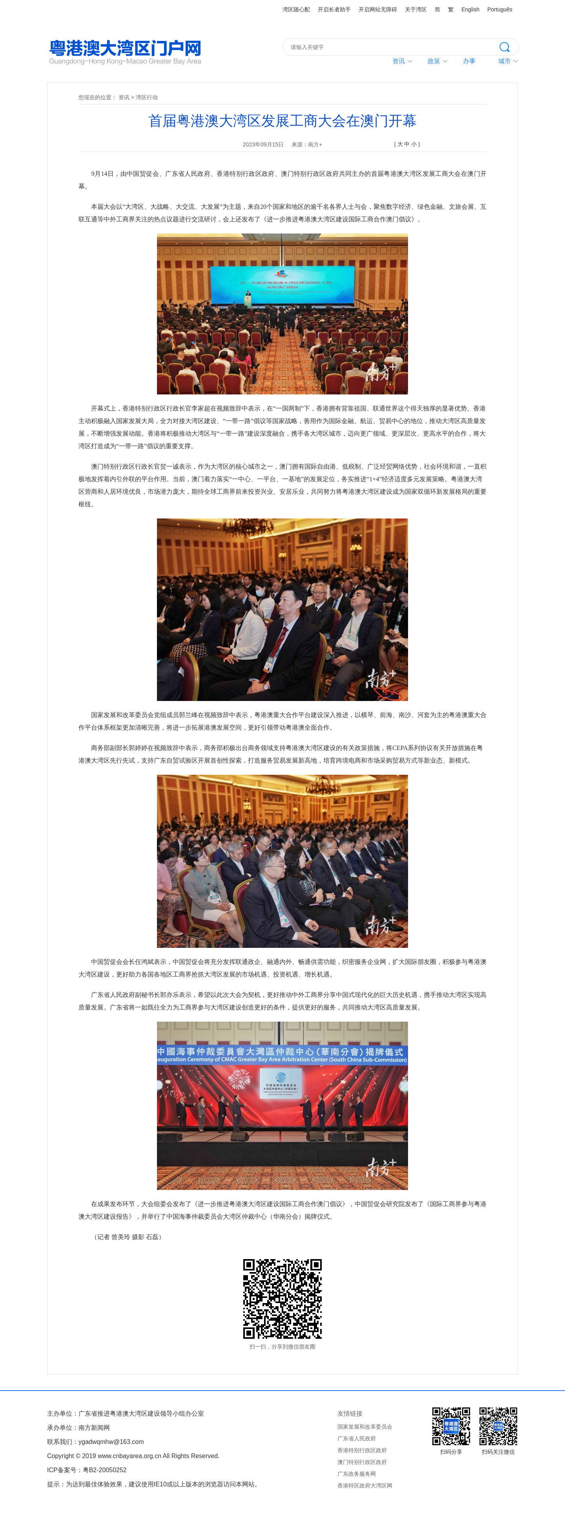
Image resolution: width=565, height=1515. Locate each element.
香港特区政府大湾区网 (364, 1485)
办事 (469, 61)
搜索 (508, 46)
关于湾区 (416, 9)
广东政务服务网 (356, 1474)
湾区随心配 (296, 9)
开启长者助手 (334, 9)
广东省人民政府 (356, 1438)
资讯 (398, 61)
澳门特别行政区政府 (362, 1462)
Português (499, 9)
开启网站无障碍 (378, 9)
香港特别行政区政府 (362, 1450)
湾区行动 (147, 97)
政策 (434, 61)
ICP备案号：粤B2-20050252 (87, 1470)
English (470, 9)
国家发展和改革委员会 (364, 1427)
